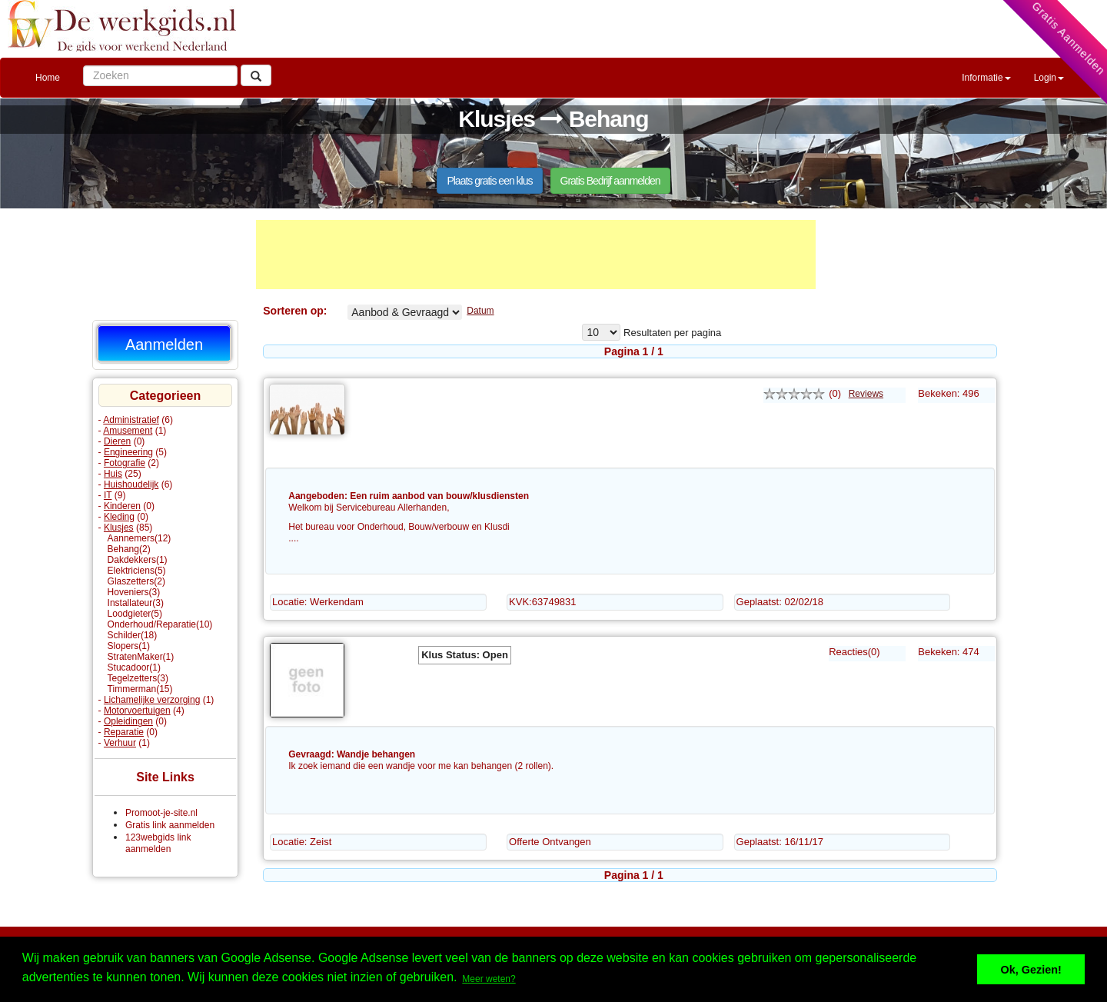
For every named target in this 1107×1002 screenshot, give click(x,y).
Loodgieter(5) (135, 613)
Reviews (866, 393)
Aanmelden (164, 344)
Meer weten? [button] (488, 979)
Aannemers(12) (139, 538)
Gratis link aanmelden (169, 825)
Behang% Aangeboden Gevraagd (404, 312)
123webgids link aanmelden (158, 843)
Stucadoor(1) (134, 667)
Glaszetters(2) (136, 581)
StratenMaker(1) (141, 656)
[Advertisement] (536, 254)
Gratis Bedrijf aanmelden (610, 181)
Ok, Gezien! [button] (1031, 970)
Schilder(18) (133, 635)
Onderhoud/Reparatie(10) (160, 624)
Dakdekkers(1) (138, 559)
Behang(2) (129, 549)
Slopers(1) (129, 646)
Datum (480, 310)
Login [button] (1049, 77)
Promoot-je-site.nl (161, 812)
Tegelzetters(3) (138, 678)
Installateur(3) (136, 603)
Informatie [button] (986, 77)
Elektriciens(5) (137, 570)
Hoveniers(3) (134, 592)
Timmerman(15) (140, 689)
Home (47, 77)
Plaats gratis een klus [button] (489, 181)
